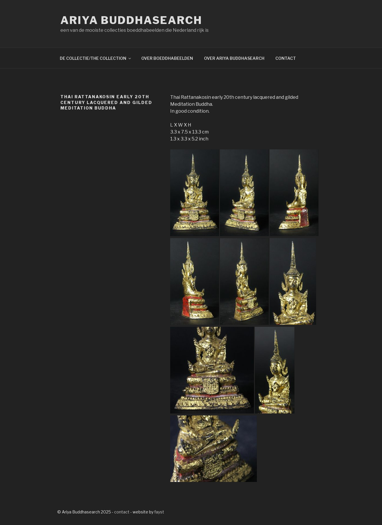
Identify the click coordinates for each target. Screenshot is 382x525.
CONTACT (285, 58)
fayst (159, 511)
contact (121, 511)
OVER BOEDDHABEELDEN (167, 58)
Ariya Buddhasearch (131, 20)
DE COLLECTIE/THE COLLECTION (96, 58)
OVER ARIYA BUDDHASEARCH (234, 58)
